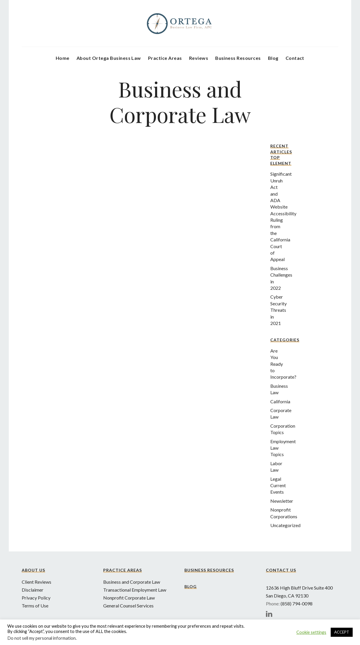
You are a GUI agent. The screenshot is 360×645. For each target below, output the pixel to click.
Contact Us (281, 570)
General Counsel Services (128, 605)
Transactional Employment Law (134, 589)
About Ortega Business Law (109, 58)
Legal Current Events (278, 485)
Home (62, 58)
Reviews (198, 58)
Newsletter (281, 501)
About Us (33, 570)
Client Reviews (36, 582)
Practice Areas (165, 58)
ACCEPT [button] (341, 632)
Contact (295, 58)
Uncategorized (285, 525)
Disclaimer (32, 589)
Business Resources (238, 58)
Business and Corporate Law (131, 582)
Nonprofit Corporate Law (129, 597)
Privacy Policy (36, 597)
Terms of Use (35, 605)
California (280, 401)
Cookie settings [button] (311, 632)
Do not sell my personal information (41, 638)
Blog (273, 58)
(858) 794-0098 (297, 603)
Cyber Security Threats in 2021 (278, 310)
